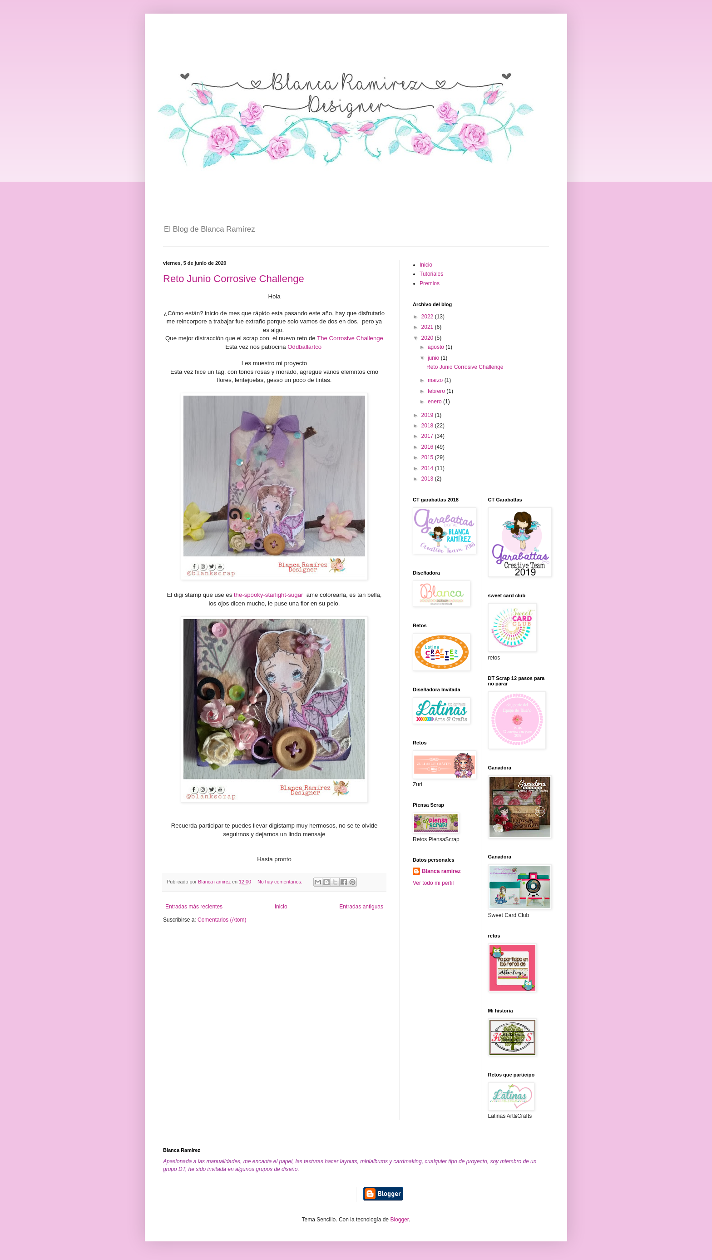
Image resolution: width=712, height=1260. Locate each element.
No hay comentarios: (280, 881)
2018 (428, 425)
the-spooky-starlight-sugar (268, 594)
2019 (428, 415)
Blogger (399, 1219)
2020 (428, 338)
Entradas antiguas (361, 906)
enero (435, 401)
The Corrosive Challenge (350, 338)
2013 (428, 479)
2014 (428, 468)
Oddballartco (304, 346)
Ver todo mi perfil (433, 883)
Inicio (281, 906)
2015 (428, 457)
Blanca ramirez (441, 871)
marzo (436, 380)
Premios (430, 283)
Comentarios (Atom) (222, 920)
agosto (436, 347)
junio (434, 358)
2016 (428, 447)
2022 (428, 316)
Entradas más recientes (193, 906)
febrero (437, 391)
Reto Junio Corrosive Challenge (233, 278)
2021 (428, 327)
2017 (428, 436)
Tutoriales (431, 274)
